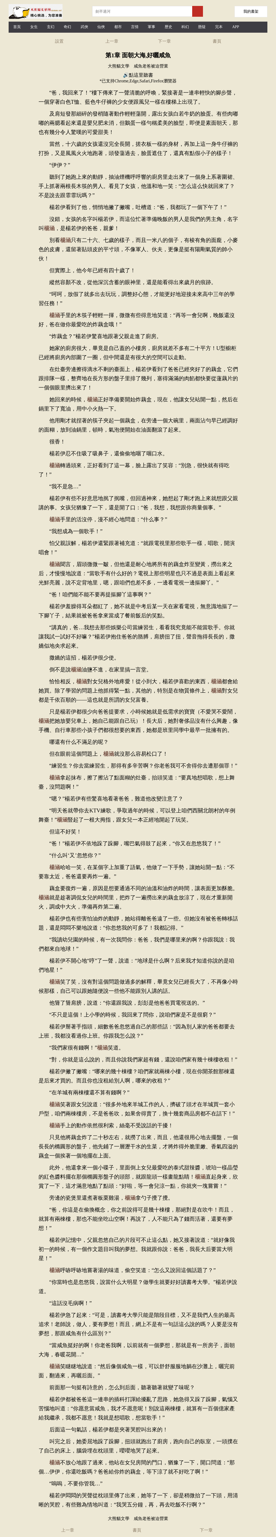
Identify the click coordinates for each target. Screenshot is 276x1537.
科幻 (185, 27)
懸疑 (202, 27)
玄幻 (50, 27)
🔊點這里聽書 (138, 75)
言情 (135, 27)
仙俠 (101, 27)
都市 (118, 27)
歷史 (168, 27)
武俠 (84, 27)
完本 (219, 27)
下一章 (164, 41)
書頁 (217, 41)
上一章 (111, 41)
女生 (34, 27)
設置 (59, 41)
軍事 (151, 27)
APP (235, 27)
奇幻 (67, 27)
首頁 (17, 27)
